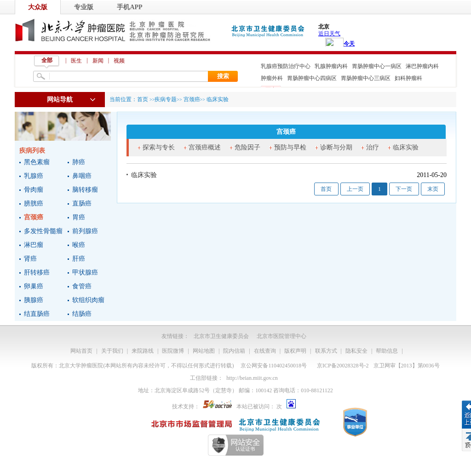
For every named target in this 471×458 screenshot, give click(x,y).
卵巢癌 (33, 286)
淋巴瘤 (33, 244)
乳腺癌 (33, 175)
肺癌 (78, 162)
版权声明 (295, 351)
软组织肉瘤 (88, 300)
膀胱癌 (33, 203)
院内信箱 (234, 351)
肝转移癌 (37, 272)
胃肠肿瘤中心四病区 (312, 78)
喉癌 (78, 244)
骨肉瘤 (33, 189)
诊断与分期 (336, 147)
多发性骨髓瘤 (43, 231)
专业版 (83, 7)
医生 (76, 60)
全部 (46, 60)
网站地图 (204, 351)
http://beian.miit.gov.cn (252, 378)
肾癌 (30, 258)
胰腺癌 (33, 300)
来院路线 (143, 351)
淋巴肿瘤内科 (422, 66)
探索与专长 (159, 147)
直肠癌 (82, 203)
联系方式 (326, 351)
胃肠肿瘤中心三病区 (366, 78)
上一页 (355, 189)
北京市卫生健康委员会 (221, 336)
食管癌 (82, 286)
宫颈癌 (33, 217)
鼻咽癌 (82, 175)
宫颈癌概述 (205, 147)
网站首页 (81, 351)
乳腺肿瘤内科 (331, 66)
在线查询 (265, 351)
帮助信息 (387, 351)
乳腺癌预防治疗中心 (285, 66)
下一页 (404, 189)
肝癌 (78, 258)
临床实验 (406, 147)
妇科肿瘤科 (408, 78)
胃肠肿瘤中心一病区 (377, 66)
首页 (142, 99)
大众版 (37, 7)
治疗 (372, 147)
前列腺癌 (85, 231)
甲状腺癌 (85, 272)
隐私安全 (356, 351)
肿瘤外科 (272, 78)
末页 (432, 189)
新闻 (97, 60)
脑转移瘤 (85, 189)
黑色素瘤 (37, 162)
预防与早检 (290, 147)
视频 (119, 60)
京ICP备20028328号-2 (343, 365)
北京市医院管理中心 (281, 336)
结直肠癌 (37, 313)
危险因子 (247, 147)
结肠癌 (82, 313)
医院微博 (173, 351)
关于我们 (112, 351)
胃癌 (78, 217)
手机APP (129, 7)
